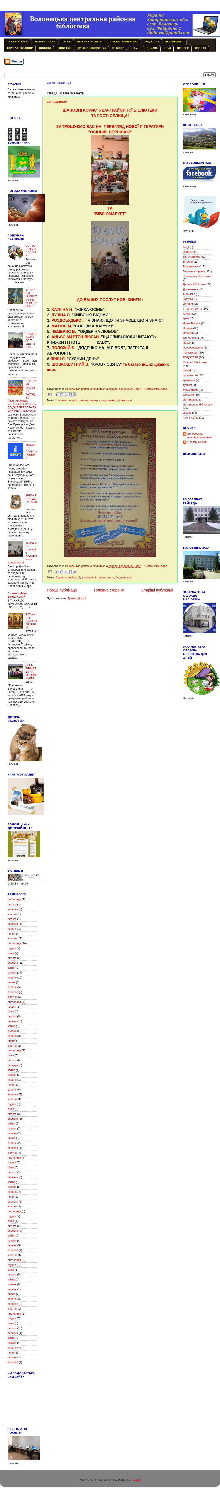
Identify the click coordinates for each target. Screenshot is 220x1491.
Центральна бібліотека (197, 404)
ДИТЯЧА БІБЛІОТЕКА (91, 48)
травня (12, 972)
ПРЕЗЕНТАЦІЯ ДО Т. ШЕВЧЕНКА (31, 340)
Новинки (188, 333)
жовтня (12, 914)
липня (11, 933)
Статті (187, 370)
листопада (14, 899)
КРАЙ (167, 48)
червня (12, 928)
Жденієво (189, 294)
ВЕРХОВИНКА (174, 42)
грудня (12, 948)
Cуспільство (190, 417)
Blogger (136, 1480)
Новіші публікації (62, 590)
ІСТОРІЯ (200, 48)
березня (13, 923)
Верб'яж (188, 251)
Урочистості (124, 400)
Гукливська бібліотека (197, 276)
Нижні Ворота (191, 323)
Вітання (188, 261)
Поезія (187, 342)
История (188, 303)
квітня (11, 967)
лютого (12, 904)
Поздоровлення (193, 347)
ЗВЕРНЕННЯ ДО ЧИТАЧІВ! (31, 500)
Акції (186, 247)
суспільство (190, 375)
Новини (188, 328)
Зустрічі (188, 299)
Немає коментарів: (156, 388)
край (186, 318)
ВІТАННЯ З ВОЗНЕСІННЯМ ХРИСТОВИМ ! (31, 298)
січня (11, 953)
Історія (187, 313)
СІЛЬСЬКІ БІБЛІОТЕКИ (123, 42)
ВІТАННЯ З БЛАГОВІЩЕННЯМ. (31, 621)
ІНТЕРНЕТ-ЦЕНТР (89, 42)
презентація (190, 352)
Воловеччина (191, 266)
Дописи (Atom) (77, 598)
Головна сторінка (18, 42)
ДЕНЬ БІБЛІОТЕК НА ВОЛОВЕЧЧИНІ (31, 672)
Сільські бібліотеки (195, 362)
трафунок (189, 380)
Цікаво (187, 412)
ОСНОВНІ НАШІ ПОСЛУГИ (31, 250)
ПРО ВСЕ (183, 48)
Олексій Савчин (197, 442)
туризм (187, 385)
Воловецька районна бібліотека (199, 435)
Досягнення (86, 577)
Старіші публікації (157, 590)
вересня (13, 909)
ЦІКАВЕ (152, 48)
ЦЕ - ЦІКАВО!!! (56, 102)
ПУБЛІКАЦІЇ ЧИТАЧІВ (126, 48)
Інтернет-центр (88, 400)
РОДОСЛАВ (151, 42)
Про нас (66, 42)
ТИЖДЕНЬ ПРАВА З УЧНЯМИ (31, 451)
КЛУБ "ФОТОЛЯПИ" (20, 48)
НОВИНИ (45, 48)
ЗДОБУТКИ (64, 48)
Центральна (190, 399)
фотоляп (188, 394)
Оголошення (107, 400)
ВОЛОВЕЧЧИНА (44, 42)
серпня (12, 987)
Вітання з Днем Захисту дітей (17, 595)
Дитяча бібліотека (194, 284)
